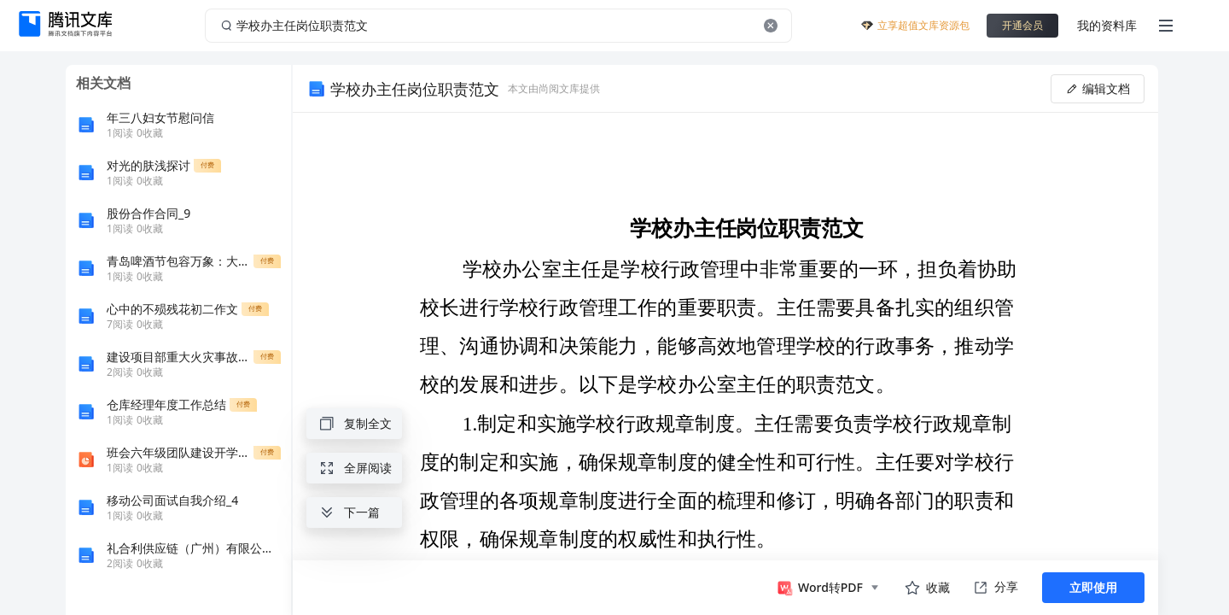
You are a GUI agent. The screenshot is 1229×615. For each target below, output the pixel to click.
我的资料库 (1107, 25)
